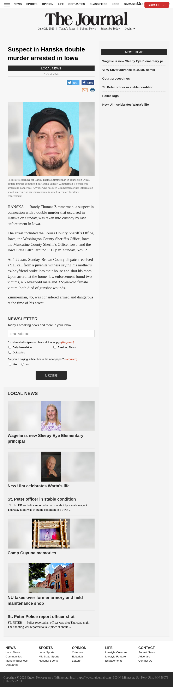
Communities (14, 656)
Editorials (78, 656)
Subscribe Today (110, 28)
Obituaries (76, 4)
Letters (76, 660)
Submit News (88, 28)
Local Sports (46, 652)
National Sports (48, 660)
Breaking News (67, 347)
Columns (77, 652)
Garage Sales (134, 4)
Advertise (144, 656)
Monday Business (17, 660)
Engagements (113, 660)
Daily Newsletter (22, 347)
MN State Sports (49, 656)
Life (61, 4)
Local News (51, 68)
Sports (31, 4)
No (27, 364)
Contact (146, 648)
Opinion (47, 4)
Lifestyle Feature (115, 656)
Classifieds (98, 4)
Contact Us (145, 660)
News (18, 4)
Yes (14, 364)
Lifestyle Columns (116, 652)
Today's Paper (67, 28)
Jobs (115, 4)
